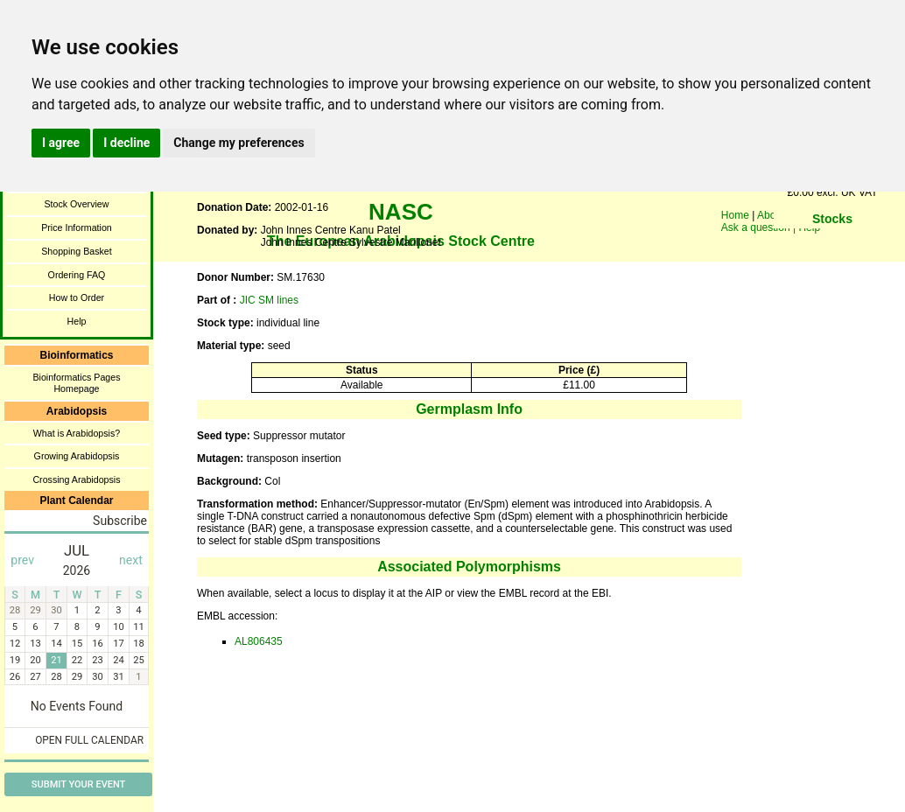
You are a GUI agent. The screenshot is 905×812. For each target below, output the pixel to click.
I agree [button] (61, 143)
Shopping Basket (76, 251)
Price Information (76, 227)
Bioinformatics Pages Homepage (76, 383)
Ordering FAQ (77, 275)
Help (77, 321)
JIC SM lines (269, 300)
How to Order (76, 297)
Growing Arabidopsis (77, 456)
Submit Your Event (78, 784)
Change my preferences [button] (238, 143)
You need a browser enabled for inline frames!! (832, 245)
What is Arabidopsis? (77, 433)
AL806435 (259, 641)
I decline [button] (126, 143)
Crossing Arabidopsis (76, 479)
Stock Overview (76, 204)
